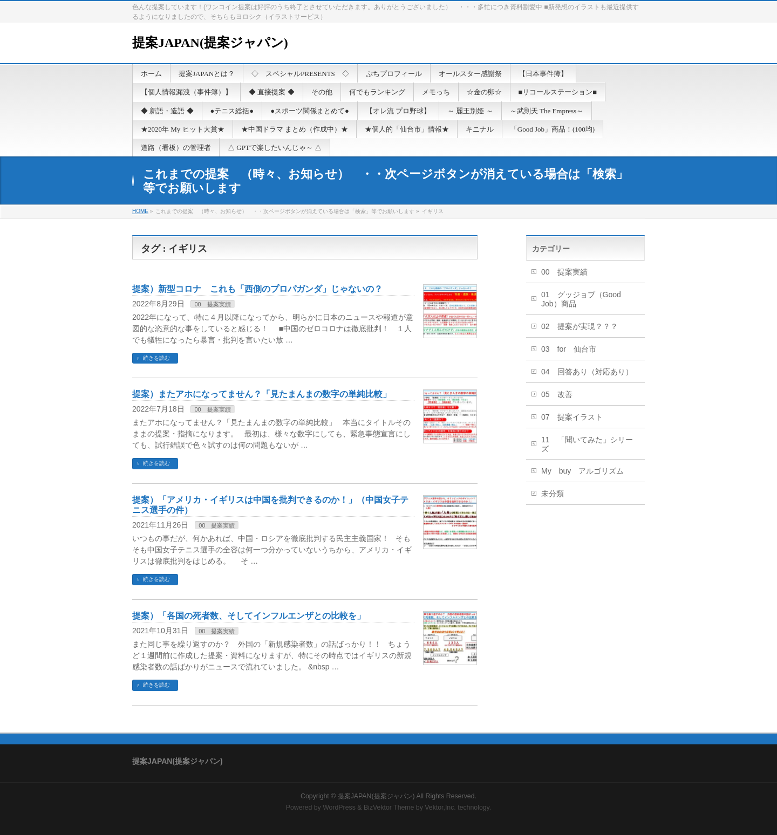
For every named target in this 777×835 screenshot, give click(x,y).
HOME (140, 211)
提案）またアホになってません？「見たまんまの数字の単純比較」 (261, 394)
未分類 (552, 493)
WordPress (339, 807)
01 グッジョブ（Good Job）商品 (581, 299)
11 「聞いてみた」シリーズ (587, 444)
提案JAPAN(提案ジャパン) (210, 43)
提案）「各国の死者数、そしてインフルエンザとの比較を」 (248, 615)
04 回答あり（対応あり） (587, 371)
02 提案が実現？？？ (579, 326)
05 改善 (556, 394)
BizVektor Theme (389, 807)
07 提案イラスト (572, 417)
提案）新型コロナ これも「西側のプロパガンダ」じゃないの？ (257, 288)
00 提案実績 (212, 304)
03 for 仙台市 (568, 349)
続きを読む (156, 358)
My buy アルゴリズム (582, 471)
